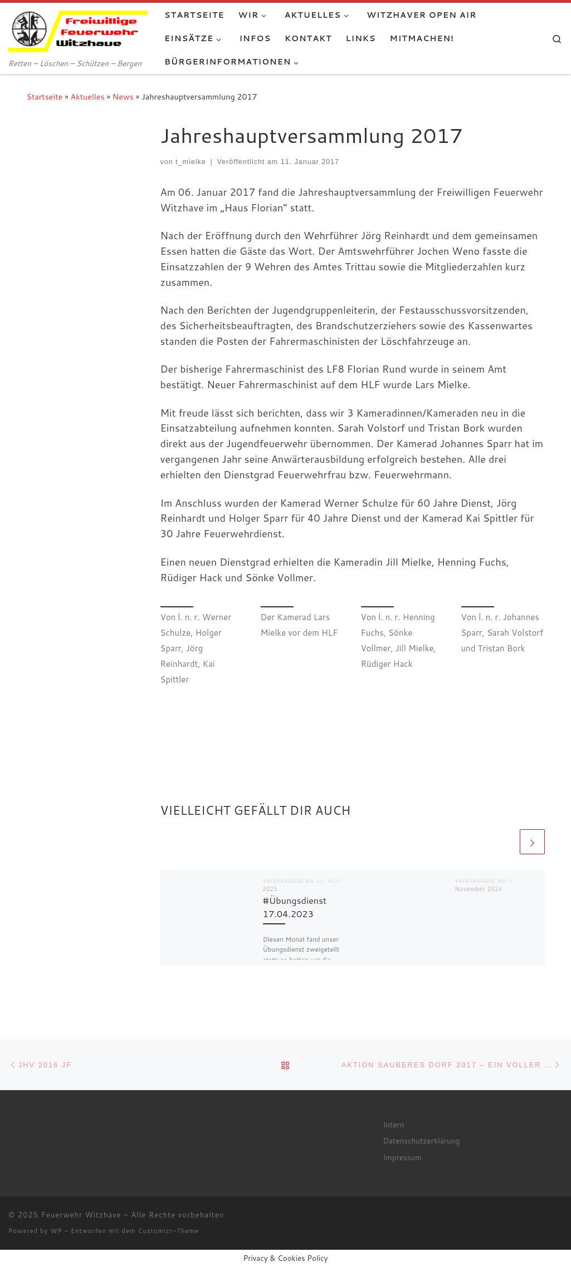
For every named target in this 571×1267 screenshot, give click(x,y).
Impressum (402, 1157)
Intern (393, 1124)
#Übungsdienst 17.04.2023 (295, 907)
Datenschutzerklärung (421, 1140)
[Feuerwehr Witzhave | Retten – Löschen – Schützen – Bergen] (78, 29)
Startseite (45, 96)
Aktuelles (88, 96)
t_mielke (190, 162)
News (123, 96)
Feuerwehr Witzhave (81, 1215)
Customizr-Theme (168, 1230)
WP (56, 1230)
